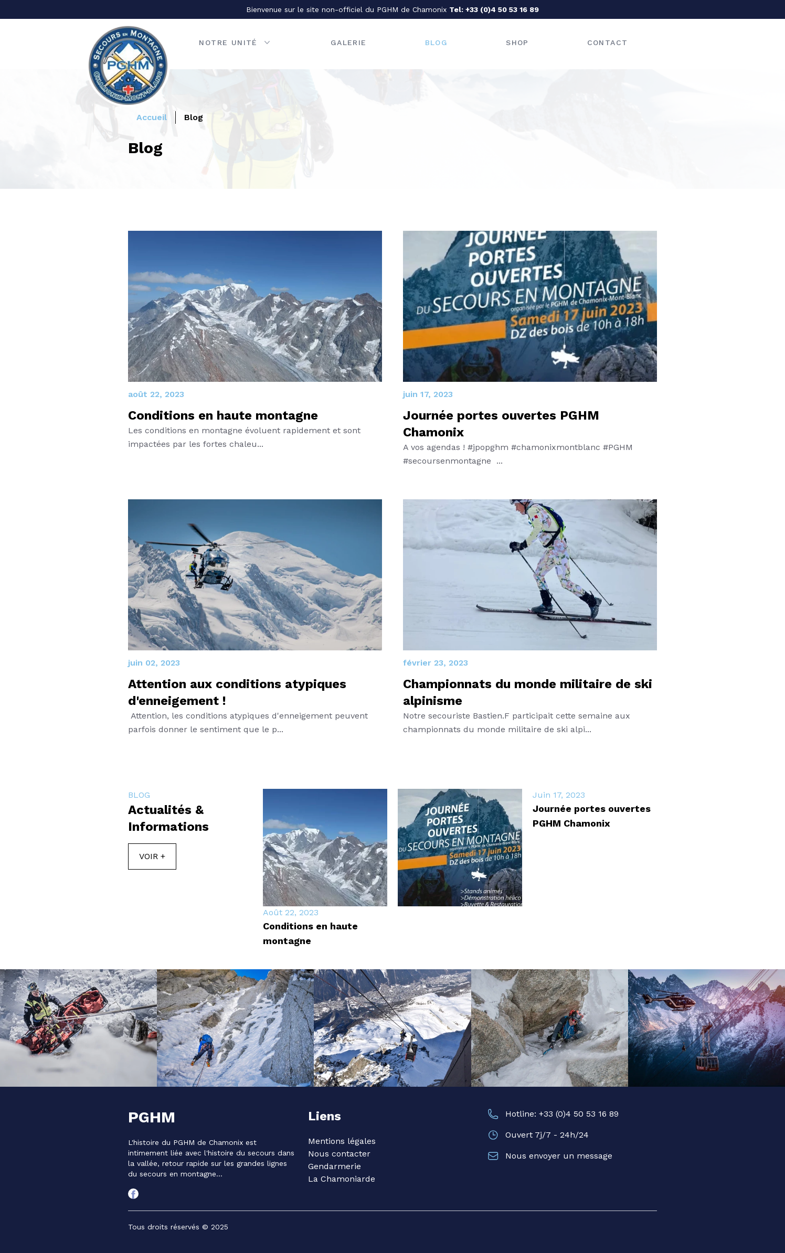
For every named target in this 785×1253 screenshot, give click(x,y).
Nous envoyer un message (558, 1156)
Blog (436, 42)
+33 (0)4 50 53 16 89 (502, 9)
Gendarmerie (334, 1166)
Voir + (152, 856)
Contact (607, 42)
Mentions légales (342, 1141)
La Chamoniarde (341, 1179)
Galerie (349, 42)
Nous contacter (339, 1154)
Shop (517, 42)
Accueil (151, 117)
